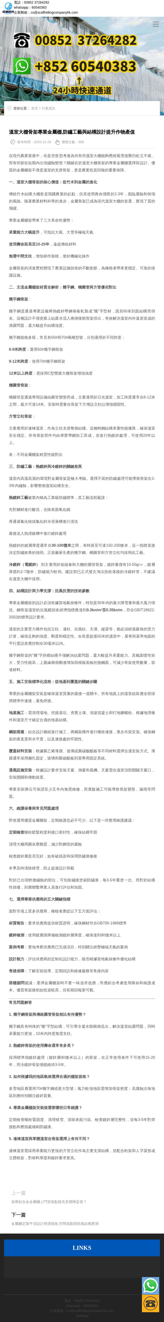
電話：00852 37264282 (31, 2)
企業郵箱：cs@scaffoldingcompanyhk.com (46, 12)
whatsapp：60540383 (30, 7)
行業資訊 (54, 113)
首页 (40, 113)
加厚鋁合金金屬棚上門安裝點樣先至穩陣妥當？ (49, 1215)
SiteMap (82, 1316)
